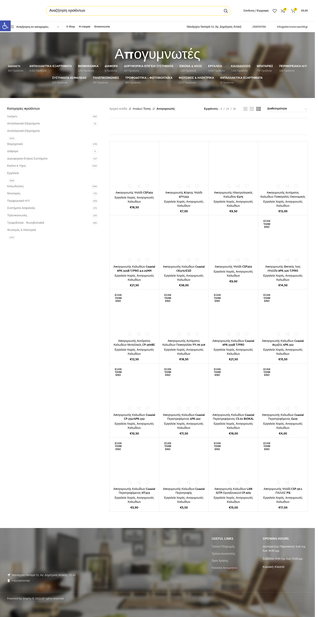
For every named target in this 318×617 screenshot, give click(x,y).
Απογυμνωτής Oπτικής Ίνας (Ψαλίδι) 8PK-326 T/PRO (282, 268)
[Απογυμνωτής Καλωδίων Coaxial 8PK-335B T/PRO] (233, 314)
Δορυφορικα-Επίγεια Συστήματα (27, 158)
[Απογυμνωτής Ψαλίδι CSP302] (134, 166)
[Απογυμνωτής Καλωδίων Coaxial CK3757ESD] (183, 240)
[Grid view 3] (252, 109)
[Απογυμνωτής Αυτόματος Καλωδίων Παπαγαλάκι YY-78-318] (183, 314)
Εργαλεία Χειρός (125, 197)
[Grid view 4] (258, 109)
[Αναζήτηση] (138, 11)
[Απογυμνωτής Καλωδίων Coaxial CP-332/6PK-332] (134, 388)
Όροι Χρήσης (220, 561)
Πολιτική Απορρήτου (224, 568)
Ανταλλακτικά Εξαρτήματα (23, 123)
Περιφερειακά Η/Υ (18, 201)
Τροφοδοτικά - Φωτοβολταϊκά (25, 223)
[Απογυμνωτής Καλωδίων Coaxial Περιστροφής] (183, 462)
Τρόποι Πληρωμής (223, 547)
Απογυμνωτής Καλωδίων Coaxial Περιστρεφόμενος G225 (283, 416)
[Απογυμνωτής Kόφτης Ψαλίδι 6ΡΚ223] (183, 166)
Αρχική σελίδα (118, 109)
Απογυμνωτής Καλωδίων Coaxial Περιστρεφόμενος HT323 (134, 490)
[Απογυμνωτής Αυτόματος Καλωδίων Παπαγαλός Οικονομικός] (283, 166)
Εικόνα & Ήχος (16, 166)
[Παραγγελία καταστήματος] (287, 109)
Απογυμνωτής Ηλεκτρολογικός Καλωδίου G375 (233, 194)
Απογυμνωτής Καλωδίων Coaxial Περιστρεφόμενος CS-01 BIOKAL (233, 416)
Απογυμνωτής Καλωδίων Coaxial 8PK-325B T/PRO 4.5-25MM (134, 268)
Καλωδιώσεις (15, 186)
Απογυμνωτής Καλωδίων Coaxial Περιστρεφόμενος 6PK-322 (184, 416)
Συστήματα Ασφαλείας (21, 208)
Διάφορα (12, 151)
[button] (5, 26)
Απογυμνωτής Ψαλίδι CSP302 (134, 192)
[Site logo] (22, 10)
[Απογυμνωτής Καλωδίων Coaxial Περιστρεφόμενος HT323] (134, 462)
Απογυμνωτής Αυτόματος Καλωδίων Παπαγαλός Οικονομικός (282, 194)
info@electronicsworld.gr (292, 27)
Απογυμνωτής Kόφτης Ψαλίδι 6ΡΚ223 (183, 194)
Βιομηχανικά (15, 144)
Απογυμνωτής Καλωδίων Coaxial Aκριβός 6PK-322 (283, 342)
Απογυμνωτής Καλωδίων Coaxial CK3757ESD (184, 268)
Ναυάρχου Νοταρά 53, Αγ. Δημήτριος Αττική (214, 27)
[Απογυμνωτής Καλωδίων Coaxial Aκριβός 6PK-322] (283, 314)
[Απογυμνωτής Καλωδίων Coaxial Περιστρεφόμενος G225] (283, 388)
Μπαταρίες (13, 193)
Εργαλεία (13, 173)
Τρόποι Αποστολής (223, 554)
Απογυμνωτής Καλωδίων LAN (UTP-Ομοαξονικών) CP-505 (233, 490)
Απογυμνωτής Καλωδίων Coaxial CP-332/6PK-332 (134, 416)
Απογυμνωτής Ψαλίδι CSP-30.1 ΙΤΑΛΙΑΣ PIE (283, 490)
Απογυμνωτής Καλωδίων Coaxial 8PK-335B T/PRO (233, 342)
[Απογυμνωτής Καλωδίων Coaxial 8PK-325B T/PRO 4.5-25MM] (134, 240)
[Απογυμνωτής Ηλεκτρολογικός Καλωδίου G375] (233, 166)
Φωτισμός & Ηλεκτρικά (21, 230)
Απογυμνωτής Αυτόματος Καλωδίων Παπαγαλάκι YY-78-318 (183, 342)
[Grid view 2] (245, 109)
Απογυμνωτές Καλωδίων (141, 199)
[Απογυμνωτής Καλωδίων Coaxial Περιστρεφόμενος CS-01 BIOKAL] (233, 388)
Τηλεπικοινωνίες (17, 215)
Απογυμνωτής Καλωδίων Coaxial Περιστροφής (184, 490)
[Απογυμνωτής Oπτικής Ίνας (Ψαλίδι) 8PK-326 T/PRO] (283, 240)
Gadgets (12, 116)
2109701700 (259, 27)
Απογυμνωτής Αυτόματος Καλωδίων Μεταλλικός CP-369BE (134, 342)
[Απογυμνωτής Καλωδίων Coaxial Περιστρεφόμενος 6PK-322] (183, 388)
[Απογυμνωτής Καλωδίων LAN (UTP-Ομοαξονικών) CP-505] (233, 462)
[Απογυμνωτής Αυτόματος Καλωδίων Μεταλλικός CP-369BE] (134, 314)
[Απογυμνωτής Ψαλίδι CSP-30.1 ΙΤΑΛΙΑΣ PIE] (283, 462)
